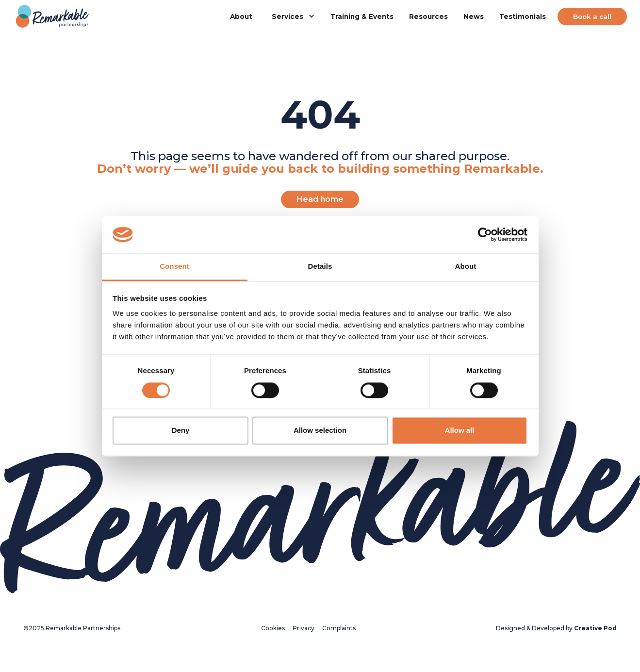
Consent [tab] (174, 266)
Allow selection (320, 430)
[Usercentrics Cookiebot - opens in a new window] (485, 234)
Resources (428, 16)
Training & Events (362, 16)
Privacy (303, 628)
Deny (181, 430)
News (473, 16)
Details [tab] (320, 266)
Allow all (460, 430)
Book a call (592, 16)
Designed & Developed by (556, 628)
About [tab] (465, 266)
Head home (320, 199)
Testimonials (522, 16)
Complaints (339, 628)
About (241, 16)
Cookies (273, 628)
